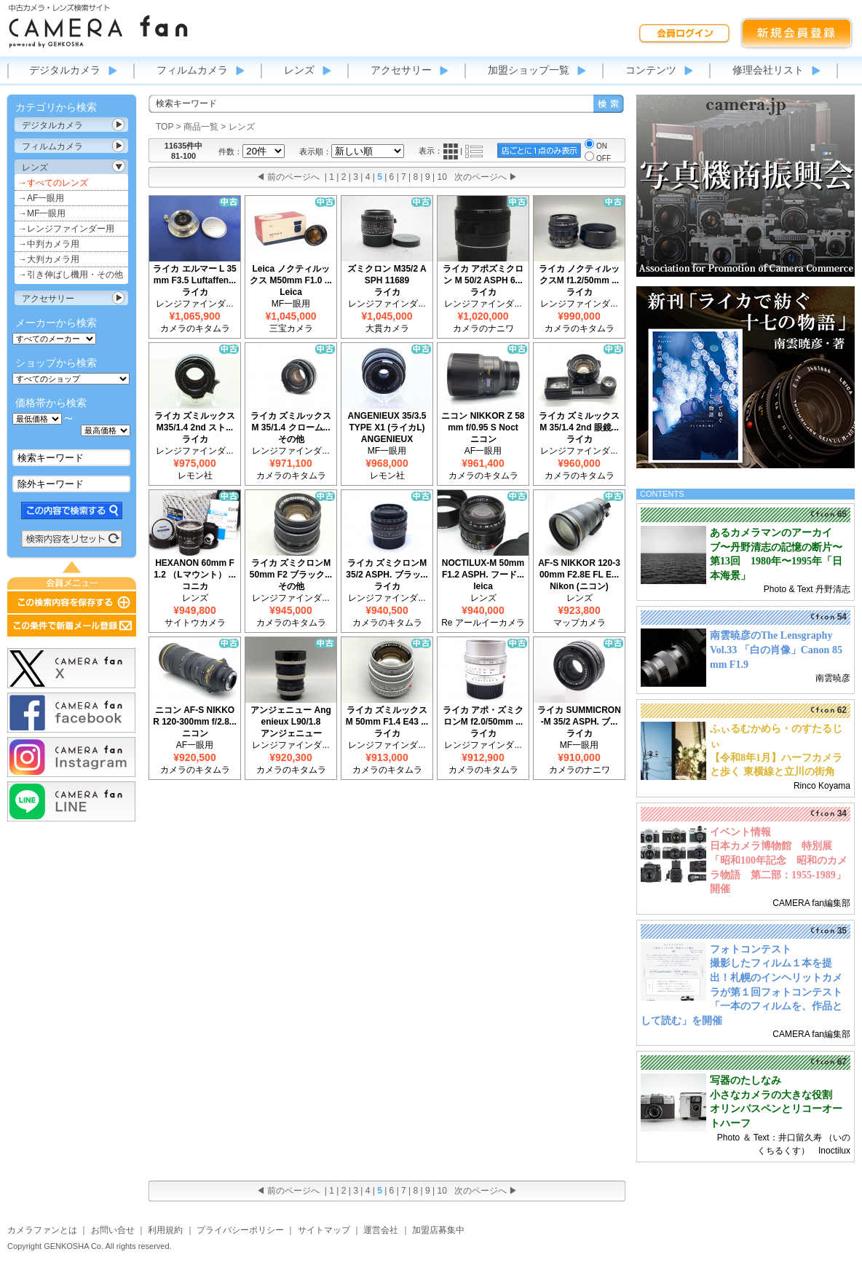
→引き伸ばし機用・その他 (70, 274)
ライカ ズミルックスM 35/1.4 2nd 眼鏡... (579, 422)
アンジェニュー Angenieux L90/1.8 (290, 716)
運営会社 (380, 1230)
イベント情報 (740, 832)
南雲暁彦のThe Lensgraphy (771, 635)
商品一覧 (200, 127)
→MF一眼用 (42, 213)
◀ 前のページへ (288, 177)
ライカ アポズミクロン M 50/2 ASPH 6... (483, 274)
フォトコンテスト (750, 949)
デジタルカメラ (64, 70)
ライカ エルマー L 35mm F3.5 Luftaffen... (194, 274)
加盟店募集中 (438, 1230)
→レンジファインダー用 (66, 229)
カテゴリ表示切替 (118, 124)
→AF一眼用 (41, 198)
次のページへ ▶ (486, 177)
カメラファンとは (42, 1230)
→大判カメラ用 (48, 259)
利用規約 (165, 1230)
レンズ (299, 70)
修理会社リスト (768, 70)
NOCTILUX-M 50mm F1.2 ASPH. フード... (483, 569)
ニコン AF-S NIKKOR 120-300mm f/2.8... (195, 716)
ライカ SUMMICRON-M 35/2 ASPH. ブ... (579, 716)
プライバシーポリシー (240, 1230)
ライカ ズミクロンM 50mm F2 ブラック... (291, 569)
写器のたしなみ (745, 1080)
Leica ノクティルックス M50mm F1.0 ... (291, 274)
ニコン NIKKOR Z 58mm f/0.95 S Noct (482, 422)
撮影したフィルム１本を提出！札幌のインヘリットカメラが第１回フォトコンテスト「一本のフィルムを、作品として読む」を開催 (741, 991)
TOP (164, 127)
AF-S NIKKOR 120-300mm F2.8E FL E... (579, 569)
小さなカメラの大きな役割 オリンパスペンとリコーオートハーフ (776, 1109)
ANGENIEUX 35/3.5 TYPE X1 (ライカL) (386, 422)
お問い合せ (113, 1230)
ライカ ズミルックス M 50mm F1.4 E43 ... (387, 716)
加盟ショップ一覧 (528, 70)
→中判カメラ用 (48, 244)
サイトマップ (324, 1230)
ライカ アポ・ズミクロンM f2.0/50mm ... (483, 716)
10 (442, 177)
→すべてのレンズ (53, 183)
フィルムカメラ (192, 70)
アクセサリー (401, 70)
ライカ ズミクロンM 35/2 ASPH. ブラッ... (386, 569)
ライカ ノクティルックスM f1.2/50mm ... (579, 274)
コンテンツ (650, 70)
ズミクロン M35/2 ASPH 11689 (386, 274)
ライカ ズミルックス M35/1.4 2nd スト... (194, 422)
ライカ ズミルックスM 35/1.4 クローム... (290, 422)
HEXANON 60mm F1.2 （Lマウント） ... (195, 569)
